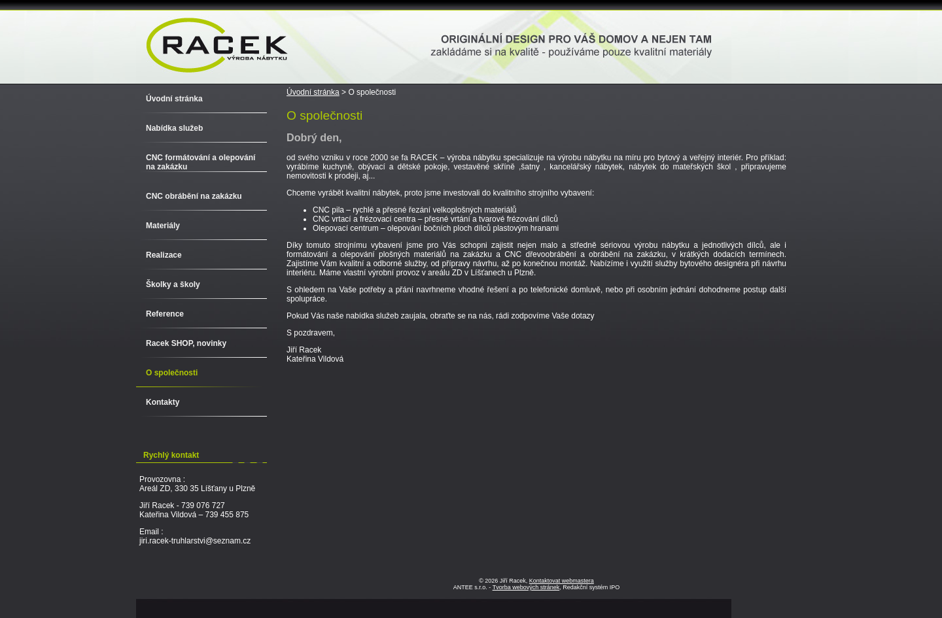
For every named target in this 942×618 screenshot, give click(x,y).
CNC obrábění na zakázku (194, 196)
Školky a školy (173, 284)
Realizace (164, 255)
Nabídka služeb (174, 128)
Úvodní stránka (313, 92)
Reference (165, 313)
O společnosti (172, 372)
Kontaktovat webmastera (561, 580)
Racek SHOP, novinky (186, 343)
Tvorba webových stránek (526, 587)
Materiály (163, 225)
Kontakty (162, 402)
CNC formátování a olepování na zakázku (200, 162)
